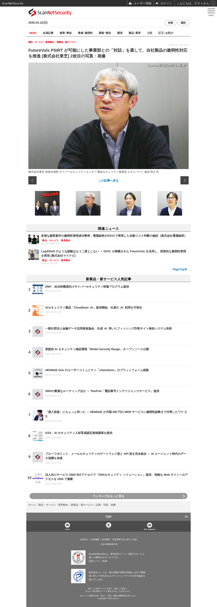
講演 (119, 32)
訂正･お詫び (165, 32)
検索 (170, 22)
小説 (149, 32)
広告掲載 (95, 539)
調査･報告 (105, 32)
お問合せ (84, 539)
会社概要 (106, 539)
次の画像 (184, 180)
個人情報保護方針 (110, 544)
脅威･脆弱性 (85, 32)
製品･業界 (135, 32)
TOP (109, 516)
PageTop (179, 269)
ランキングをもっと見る (108, 496)
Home (67, 529)
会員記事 (48, 32)
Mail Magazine (149, 529)
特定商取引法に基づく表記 (124, 539)
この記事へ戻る (108, 180)
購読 (183, 22)
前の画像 (32, 180)
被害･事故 (66, 32)
